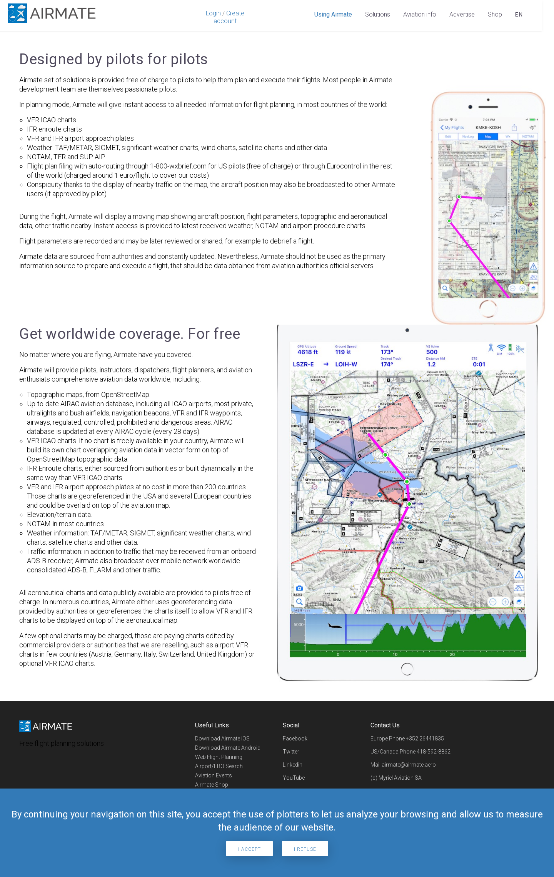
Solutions (377, 14)
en (519, 15)
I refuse (305, 849)
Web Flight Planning (218, 757)
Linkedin (292, 765)
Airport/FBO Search (219, 767)
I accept (249, 849)
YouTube (294, 778)
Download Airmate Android (227, 748)
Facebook (295, 739)
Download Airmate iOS (222, 739)
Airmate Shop (211, 785)
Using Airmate (333, 14)
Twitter (291, 752)
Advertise (462, 14)
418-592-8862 (434, 752)
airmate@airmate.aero (409, 765)
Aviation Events (213, 776)
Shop (495, 14)
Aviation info (419, 14)
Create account (229, 17)
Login (213, 13)
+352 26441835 (425, 739)
